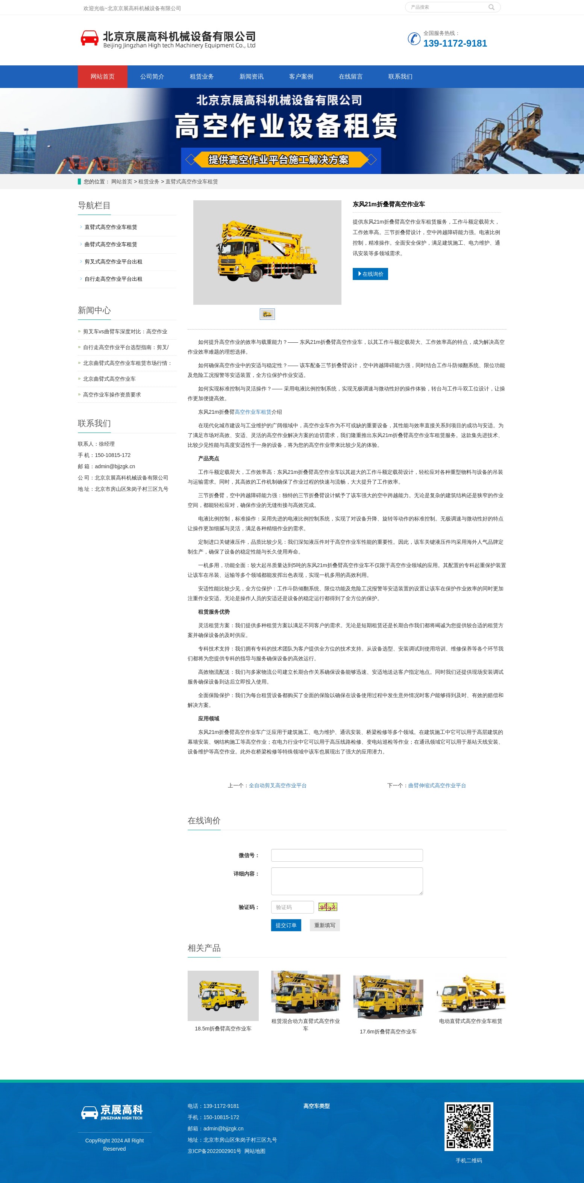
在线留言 (351, 76)
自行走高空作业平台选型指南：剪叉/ (126, 347)
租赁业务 (202, 76)
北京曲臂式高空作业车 (109, 379)
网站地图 (254, 1151)
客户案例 (301, 76)
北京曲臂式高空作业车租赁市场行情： (128, 363)
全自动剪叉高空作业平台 (278, 785)
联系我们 (400, 76)
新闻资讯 (252, 76)
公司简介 (152, 76)
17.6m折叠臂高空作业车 (388, 1032)
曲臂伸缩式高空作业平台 (437, 785)
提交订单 (286, 925)
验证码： (249, 907)
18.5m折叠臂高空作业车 (223, 1029)
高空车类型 (316, 1106)
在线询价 (370, 274)
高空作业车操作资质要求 (112, 395)
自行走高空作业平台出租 (114, 279)
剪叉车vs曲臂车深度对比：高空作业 (125, 331)
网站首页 (103, 76)
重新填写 (324, 925)
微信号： (249, 855)
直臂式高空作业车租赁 (191, 182)
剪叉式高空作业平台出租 (114, 262)
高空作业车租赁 (253, 412)
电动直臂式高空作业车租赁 (470, 1021)
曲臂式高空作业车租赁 (111, 244)
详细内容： (247, 874)
